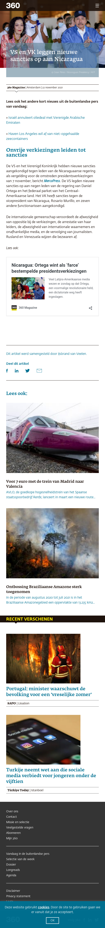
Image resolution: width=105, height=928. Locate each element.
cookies (43, 907)
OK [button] (52, 920)
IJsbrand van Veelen (72, 353)
